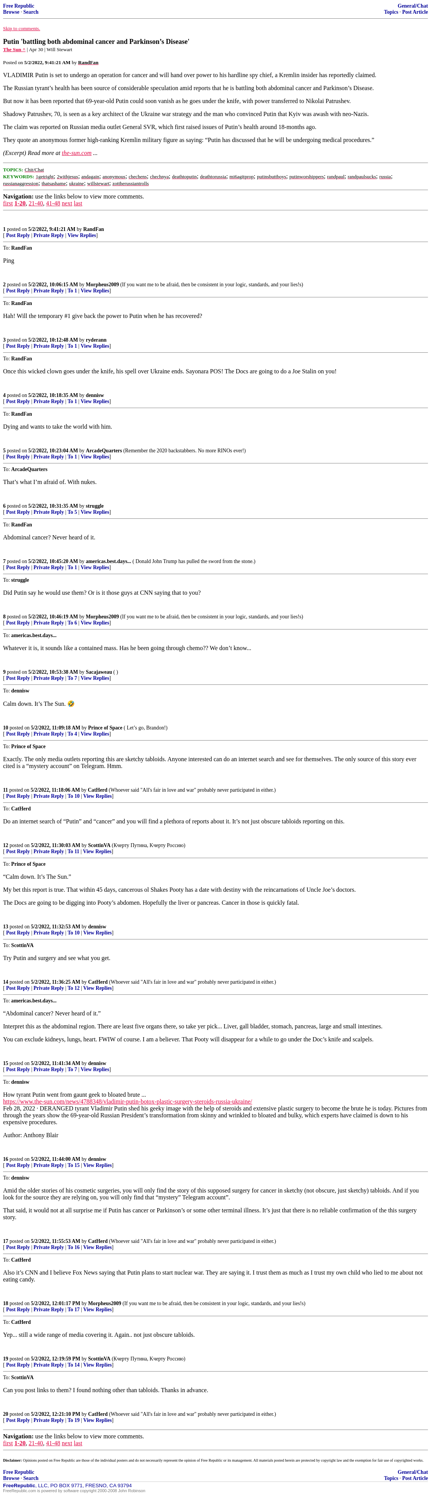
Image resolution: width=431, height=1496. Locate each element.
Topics (391, 12)
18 (5, 1303)
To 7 (72, 678)
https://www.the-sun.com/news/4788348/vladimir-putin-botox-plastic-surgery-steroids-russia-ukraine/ (127, 1101)
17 (5, 1241)
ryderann (96, 340)
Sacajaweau (99, 672)
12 (5, 845)
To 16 (74, 1247)
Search (31, 12)
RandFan (93, 229)
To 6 (72, 623)
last (78, 203)
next (67, 203)
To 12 (74, 988)
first (8, 203)
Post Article (415, 12)
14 (5, 982)
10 (5, 728)
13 (5, 927)
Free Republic (18, 6)
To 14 (74, 1365)
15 (5, 1063)
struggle (95, 506)
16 (5, 1159)
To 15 (74, 1165)
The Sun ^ (14, 49)
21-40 (36, 203)
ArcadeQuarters (104, 450)
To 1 (72, 291)
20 (5, 1414)
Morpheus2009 (102, 284)
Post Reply (18, 235)
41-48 (53, 203)
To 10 (74, 796)
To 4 (72, 734)
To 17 (74, 1309)
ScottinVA (99, 845)
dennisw (95, 395)
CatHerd (97, 790)
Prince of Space (105, 728)
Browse (11, 12)
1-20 (20, 203)
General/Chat (413, 6)
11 (5, 790)
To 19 (74, 1420)
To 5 (72, 512)
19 (5, 1359)
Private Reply (49, 235)
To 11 (73, 851)
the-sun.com (77, 153)
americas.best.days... (108, 561)
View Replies (82, 235)
